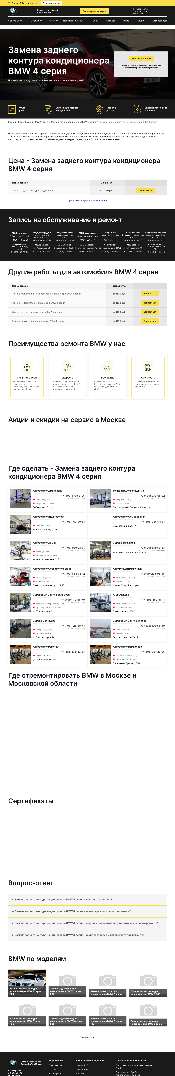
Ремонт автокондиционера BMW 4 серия (73, 122)
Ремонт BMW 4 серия (36, 122)
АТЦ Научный (19, 244)
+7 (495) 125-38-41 (87, 251)
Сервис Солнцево (44, 620)
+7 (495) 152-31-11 (65, 251)
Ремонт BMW (15, 122)
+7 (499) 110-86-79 (42, 251)
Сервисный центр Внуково (129, 620)
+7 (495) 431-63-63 (133, 240)
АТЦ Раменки (133, 245)
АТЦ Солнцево (87, 245)
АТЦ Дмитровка (19, 233)
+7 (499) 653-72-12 (156, 240)
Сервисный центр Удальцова (51, 594)
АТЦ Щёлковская (65, 232)
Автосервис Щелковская (48, 516)
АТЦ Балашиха (133, 232)
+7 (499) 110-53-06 (19, 240)
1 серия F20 (81, 1065)
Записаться (145, 190)
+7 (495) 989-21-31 (110, 240)
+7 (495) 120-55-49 (110, 251)
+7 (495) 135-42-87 (133, 251)
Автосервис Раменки (46, 646)
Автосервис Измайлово (127, 646)
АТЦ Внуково (110, 245)
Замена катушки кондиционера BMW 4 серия (37, 312)
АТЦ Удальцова (42, 245)
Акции (140, 20)
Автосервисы (159, 20)
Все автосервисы (141, 58)
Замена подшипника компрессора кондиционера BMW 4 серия (46, 293)
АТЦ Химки (110, 232)
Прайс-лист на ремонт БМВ (131, 1060)
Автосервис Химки (44, 542)
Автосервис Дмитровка (47, 490)
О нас (126, 20)
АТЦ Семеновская (87, 233)
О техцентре (55, 1065)
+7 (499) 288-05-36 (19, 252)
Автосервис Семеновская (129, 516)
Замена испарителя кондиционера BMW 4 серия (38, 302)
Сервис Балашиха (124, 542)
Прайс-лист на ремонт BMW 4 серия (87, 200)
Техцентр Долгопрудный (128, 490)
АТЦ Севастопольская (155, 232)
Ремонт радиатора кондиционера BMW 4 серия (38, 321)
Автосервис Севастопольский (52, 568)
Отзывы (110, 20)
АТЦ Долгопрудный (42, 232)
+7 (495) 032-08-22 (42, 240)
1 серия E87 (81, 1069)
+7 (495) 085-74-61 (87, 240)
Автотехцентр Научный (127, 568)
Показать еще (87, 1037)
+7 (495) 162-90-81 (65, 240)
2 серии (79, 1073)
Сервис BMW (15, 20)
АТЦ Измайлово (155, 244)
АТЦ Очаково (64, 245)
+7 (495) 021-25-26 (156, 252)
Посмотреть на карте (94, 11)
